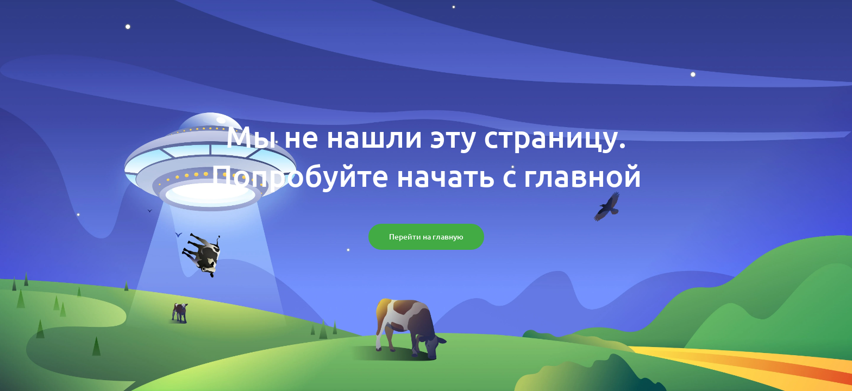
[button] (426, 237)
